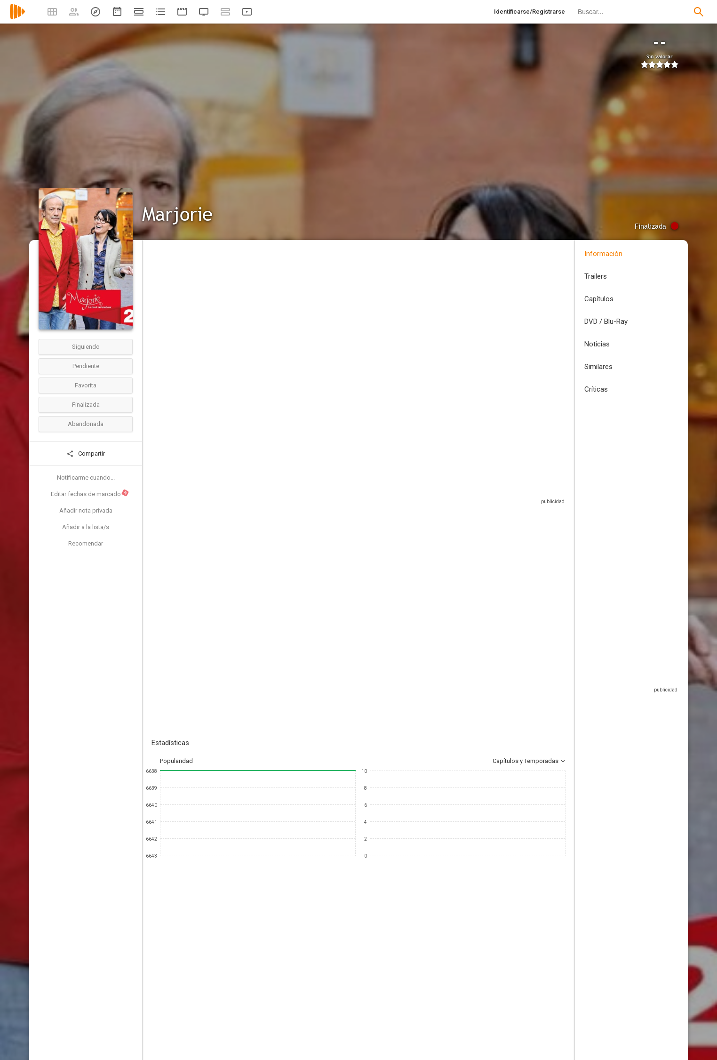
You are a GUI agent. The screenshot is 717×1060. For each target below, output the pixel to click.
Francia (161, 309)
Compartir (85, 454)
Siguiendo (86, 346)
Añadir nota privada (85, 510)
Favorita (85, 385)
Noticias (597, 344)
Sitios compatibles (464, 489)
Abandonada (86, 423)
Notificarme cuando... (86, 477)
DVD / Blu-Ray (606, 321)
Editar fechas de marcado (90, 493)
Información (603, 253)
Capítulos (598, 299)
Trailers (595, 276)
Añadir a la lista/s (85, 526)
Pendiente (85, 365)
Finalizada (86, 404)
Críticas (596, 389)
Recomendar (85, 543)
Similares (598, 366)
